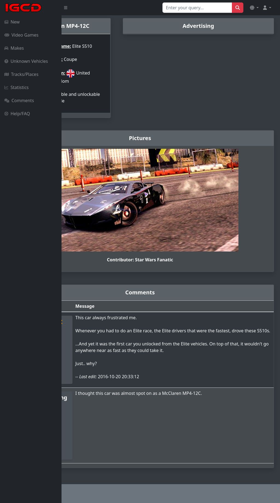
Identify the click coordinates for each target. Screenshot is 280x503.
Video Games (21, 35)
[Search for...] (197, 7)
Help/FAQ (17, 114)
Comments (19, 100)
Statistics (16, 87)
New (12, 22)
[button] (254, 7)
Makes (14, 48)
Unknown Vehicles (26, 61)
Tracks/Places (21, 74)
